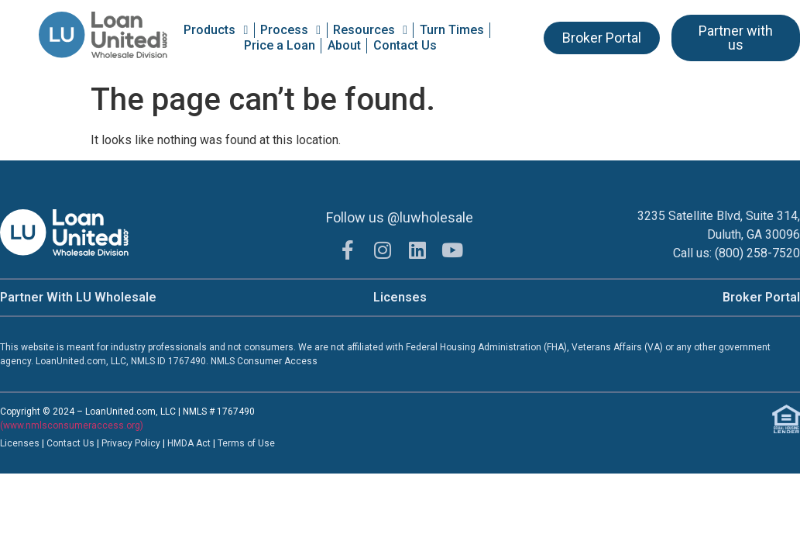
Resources (370, 30)
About (344, 45)
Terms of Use (246, 443)
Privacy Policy (132, 443)
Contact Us (405, 45)
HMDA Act (189, 443)
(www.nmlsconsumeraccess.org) (71, 425)
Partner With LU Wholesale (78, 297)
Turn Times (452, 29)
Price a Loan (279, 45)
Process (290, 30)
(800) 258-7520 (757, 253)
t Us (85, 443)
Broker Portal (761, 297)
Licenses (400, 297)
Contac (61, 443)
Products (216, 30)
